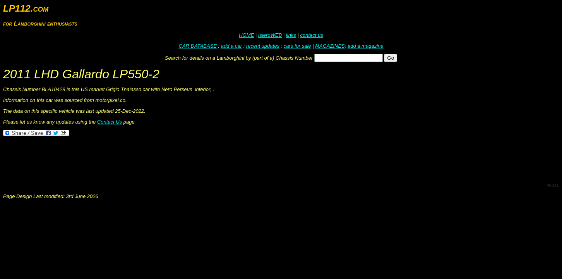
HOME (246, 35)
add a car (231, 46)
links (291, 35)
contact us (311, 35)
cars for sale (297, 46)
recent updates (262, 46)
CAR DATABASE (198, 46)
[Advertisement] (144, 158)
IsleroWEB (270, 35)
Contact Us (109, 122)
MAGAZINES (330, 46)
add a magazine (366, 46)
